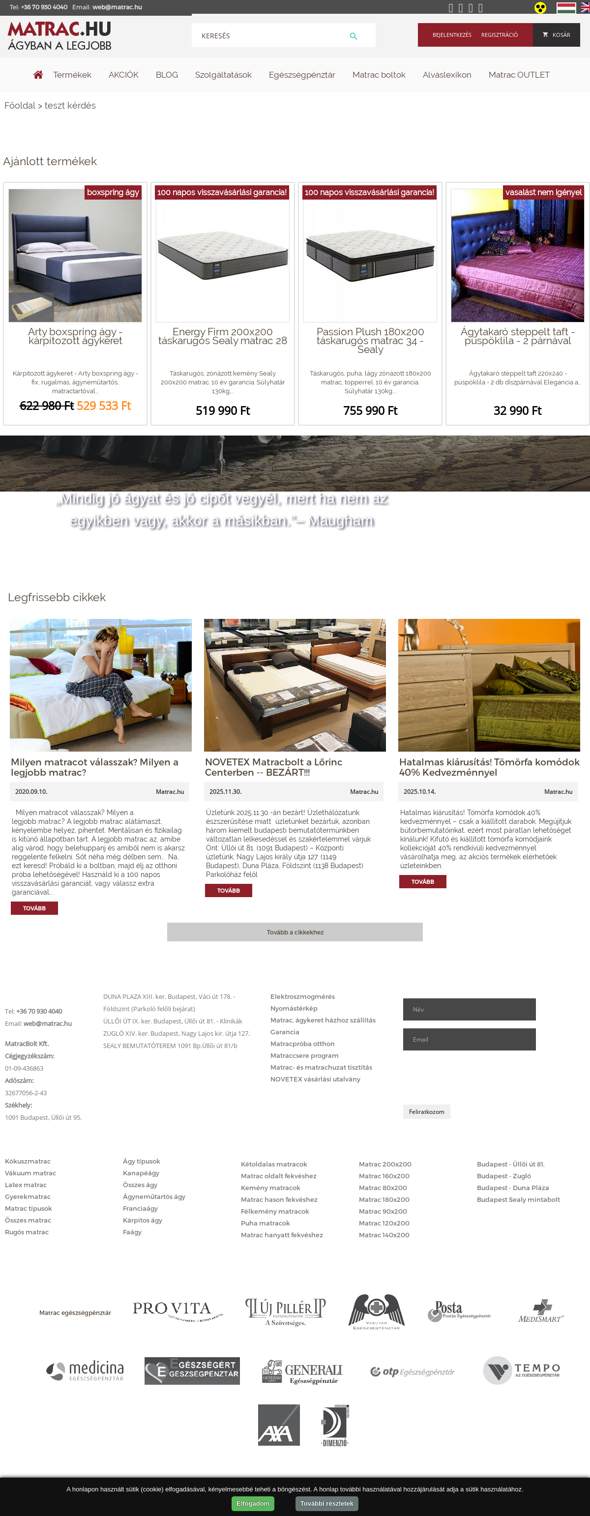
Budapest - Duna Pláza (513, 1188)
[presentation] (478, 1077)
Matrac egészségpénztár (75, 1312)
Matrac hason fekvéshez (279, 1199)
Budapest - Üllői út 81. (511, 1164)
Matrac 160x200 (384, 1176)
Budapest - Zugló (504, 1176)
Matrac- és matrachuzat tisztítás (321, 1067)
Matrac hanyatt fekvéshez (282, 1235)
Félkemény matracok (275, 1211)
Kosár (556, 34)
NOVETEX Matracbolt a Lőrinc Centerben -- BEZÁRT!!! (274, 767)
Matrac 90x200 (383, 1211)
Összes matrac (28, 1220)
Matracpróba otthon (302, 1044)
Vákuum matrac (30, 1173)
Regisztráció (499, 34)
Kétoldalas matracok (274, 1164)
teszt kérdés (70, 105)
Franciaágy (140, 1208)
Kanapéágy (141, 1173)
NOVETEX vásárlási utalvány (315, 1079)
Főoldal (19, 105)
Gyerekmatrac (28, 1196)
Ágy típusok (141, 1161)
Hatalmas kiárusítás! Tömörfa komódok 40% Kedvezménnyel (489, 767)
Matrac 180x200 (384, 1199)
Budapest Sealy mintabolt (518, 1199)
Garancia (284, 1032)
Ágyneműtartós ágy (154, 1196)
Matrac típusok (28, 1208)
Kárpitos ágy (142, 1220)
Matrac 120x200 (384, 1223)
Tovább (34, 908)
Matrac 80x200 (383, 1188)
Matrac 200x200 (385, 1164)
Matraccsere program (304, 1055)
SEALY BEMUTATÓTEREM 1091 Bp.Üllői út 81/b (170, 1045)
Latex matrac (26, 1185)
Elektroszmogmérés (302, 996)
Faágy (132, 1232)
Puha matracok (265, 1223)
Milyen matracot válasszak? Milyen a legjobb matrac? (94, 767)
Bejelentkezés (452, 34)
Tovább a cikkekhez (295, 932)
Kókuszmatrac (28, 1161)
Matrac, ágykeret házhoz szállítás (323, 1020)
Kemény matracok (270, 1188)
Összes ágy (140, 1185)
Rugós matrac (27, 1232)
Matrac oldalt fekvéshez (279, 1176)
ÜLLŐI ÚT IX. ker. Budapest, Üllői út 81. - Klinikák (172, 1021)
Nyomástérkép (294, 1008)
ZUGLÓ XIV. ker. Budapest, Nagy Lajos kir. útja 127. (176, 1033)
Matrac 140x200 (384, 1235)
